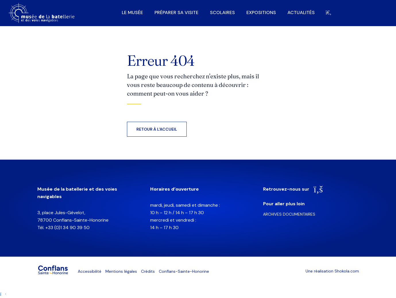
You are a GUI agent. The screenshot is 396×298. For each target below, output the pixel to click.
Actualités (301, 13)
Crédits (148, 271)
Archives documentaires (289, 214)
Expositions (261, 13)
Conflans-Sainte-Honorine (184, 271)
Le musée (132, 13)
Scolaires (222, 13)
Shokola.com (347, 271)
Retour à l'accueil (156, 129)
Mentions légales (121, 271)
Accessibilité (89, 271)
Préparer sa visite (176, 13)
